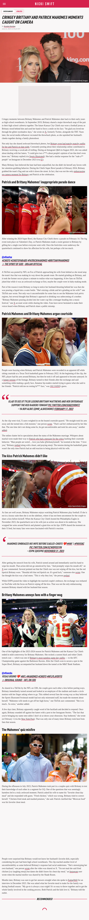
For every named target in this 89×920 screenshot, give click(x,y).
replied (17, 445)
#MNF (69, 543)
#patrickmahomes (37, 260)
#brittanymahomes (58, 260)
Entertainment (8, 11)
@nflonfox (7, 257)
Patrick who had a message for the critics (46, 439)
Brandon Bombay (9, 26)
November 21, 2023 (54, 551)
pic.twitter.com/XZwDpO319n (45, 547)
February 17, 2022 (63, 409)
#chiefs (6, 260)
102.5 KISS (55, 386)
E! (42, 159)
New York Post (27, 719)
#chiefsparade (19, 260)
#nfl (23, 676)
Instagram (74, 871)
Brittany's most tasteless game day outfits (47, 658)
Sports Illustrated (36, 156)
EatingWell (73, 880)
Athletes (19, 11)
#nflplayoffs (54, 676)
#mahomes (32, 676)
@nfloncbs (7, 673)
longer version (9, 380)
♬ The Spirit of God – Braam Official (22, 264)
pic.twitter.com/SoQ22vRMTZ (64, 405)
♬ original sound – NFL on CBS (19, 680)
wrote (49, 424)
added (4, 430)
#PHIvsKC (79, 543)
